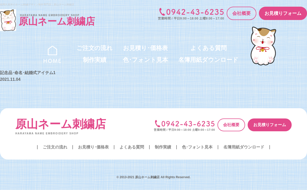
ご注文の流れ (94, 48)
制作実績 (94, 59)
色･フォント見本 (145, 59)
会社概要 (241, 13)
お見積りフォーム (283, 13)
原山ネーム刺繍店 (60, 124)
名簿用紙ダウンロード (208, 59)
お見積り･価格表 (145, 48)
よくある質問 (208, 48)
